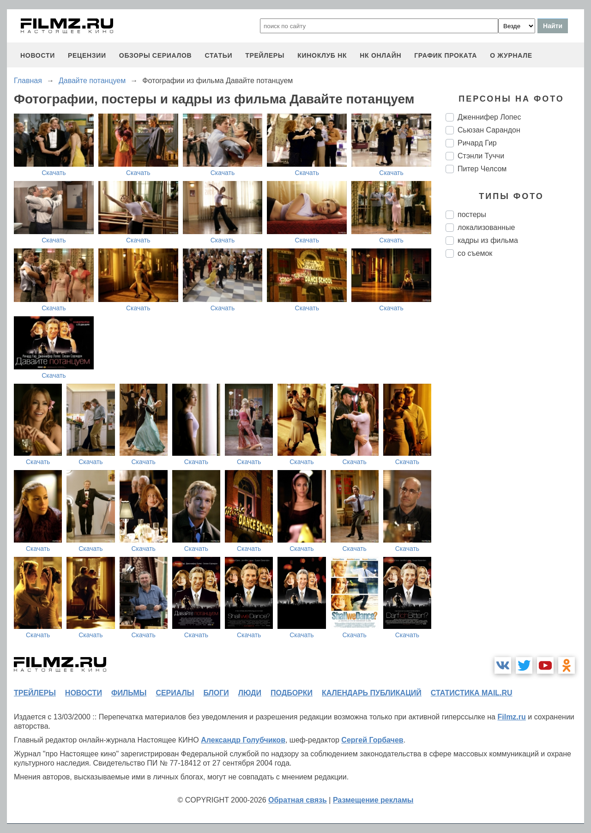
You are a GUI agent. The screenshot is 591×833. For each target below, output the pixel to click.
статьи (218, 55)
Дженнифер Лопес (489, 117)
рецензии (87, 55)
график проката (445, 55)
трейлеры (264, 55)
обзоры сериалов (155, 55)
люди (249, 693)
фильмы (128, 693)
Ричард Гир (477, 143)
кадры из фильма (488, 240)
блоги (216, 693)
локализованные (486, 227)
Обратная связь (297, 800)
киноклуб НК (322, 55)
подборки (292, 693)
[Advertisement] (515, 419)
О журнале (511, 55)
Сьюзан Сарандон (489, 130)
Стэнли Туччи (481, 156)
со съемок (475, 253)
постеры (472, 214)
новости (37, 55)
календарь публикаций (372, 693)
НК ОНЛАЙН (380, 55)
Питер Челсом (482, 169)
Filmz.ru (511, 717)
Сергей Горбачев (372, 740)
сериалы (175, 693)
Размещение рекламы (373, 800)
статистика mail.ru (472, 693)
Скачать (54, 172)
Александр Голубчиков (243, 740)
